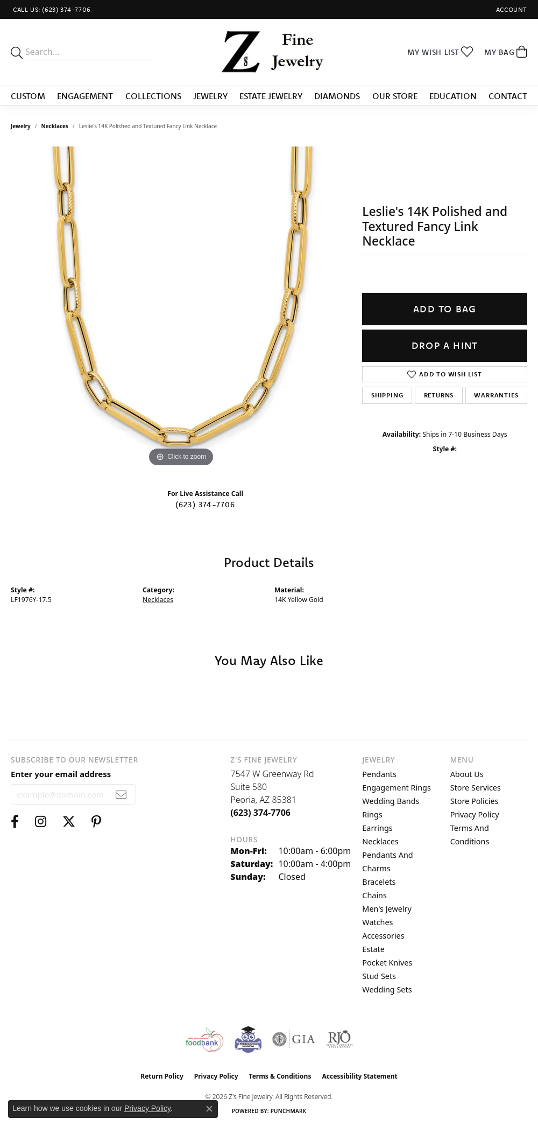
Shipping (387, 395)
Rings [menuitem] (372, 814)
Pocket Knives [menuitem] (387, 962)
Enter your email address (61, 773)
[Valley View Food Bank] (204, 1039)
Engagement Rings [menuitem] (396, 787)
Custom (28, 95)
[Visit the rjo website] (339, 1039)
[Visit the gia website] (293, 1039)
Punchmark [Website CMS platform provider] (289, 1111)
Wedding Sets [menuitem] (387, 989)
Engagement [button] (85, 95)
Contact (508, 95)
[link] (51, 9)
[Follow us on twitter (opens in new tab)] (69, 821)
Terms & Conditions (280, 1076)
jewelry (21, 126)
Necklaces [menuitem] (380, 841)
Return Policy (161, 1076)
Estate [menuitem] (373, 949)
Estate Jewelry (270, 95)
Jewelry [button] (210, 95)
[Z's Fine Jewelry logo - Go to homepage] (269, 52)
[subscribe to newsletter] (121, 794)
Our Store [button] (394, 95)
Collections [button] (153, 95)
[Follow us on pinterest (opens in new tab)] (96, 821)
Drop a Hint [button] (445, 345)
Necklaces (55, 126)
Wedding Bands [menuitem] (390, 801)
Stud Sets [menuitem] (379, 976)
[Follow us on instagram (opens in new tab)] (41, 821)
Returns (439, 395)
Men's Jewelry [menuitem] (387, 909)
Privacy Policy (474, 814)
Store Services (475, 787)
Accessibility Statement (359, 1076)
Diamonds (337, 95)
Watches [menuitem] (377, 922)
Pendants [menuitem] (379, 774)
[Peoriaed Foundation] (248, 1039)
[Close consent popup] (209, 1109)
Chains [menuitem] (374, 895)
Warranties (496, 395)
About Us (467, 774)
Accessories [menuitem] (383, 936)
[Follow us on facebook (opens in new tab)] (14, 821)
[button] (510, 9)
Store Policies (474, 801)
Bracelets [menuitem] (378, 882)
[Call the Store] (260, 813)
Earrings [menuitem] (377, 828)
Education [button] (453, 95)
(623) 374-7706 (205, 504)
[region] (181, 308)
